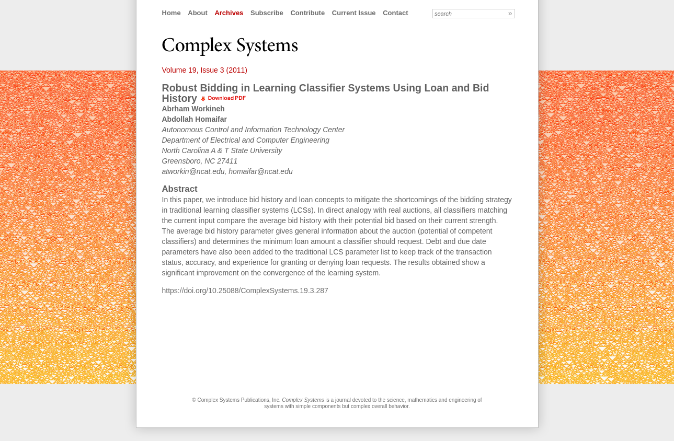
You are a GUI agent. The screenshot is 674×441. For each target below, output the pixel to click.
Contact (395, 13)
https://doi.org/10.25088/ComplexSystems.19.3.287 (245, 290)
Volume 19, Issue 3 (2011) (204, 70)
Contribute (307, 13)
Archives (228, 13)
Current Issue (354, 13)
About (198, 13)
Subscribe (266, 13)
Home (171, 13)
